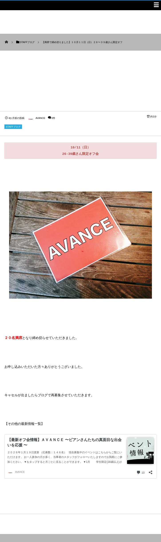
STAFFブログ (13, 126)
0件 (53, 118)
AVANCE (36, 118)
